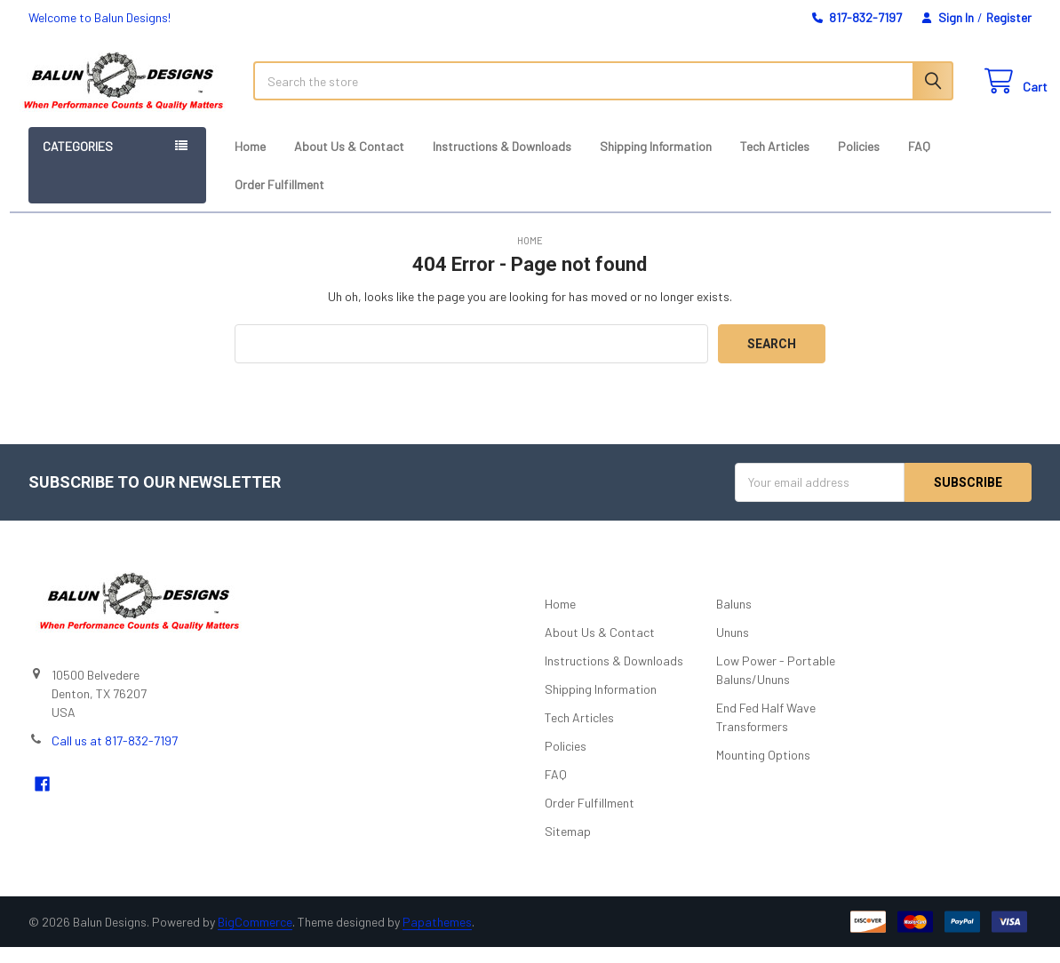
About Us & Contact (349, 162)
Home (250, 162)
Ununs (732, 648)
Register (1009, 17)
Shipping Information (656, 162)
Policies (859, 162)
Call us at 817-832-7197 (115, 756)
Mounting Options (763, 770)
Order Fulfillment (279, 200)
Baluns (734, 619)
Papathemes (437, 937)
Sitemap (568, 847)
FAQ (919, 162)
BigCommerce (255, 937)
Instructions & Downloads (502, 162)
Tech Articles (774, 162)
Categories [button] (78, 162)
